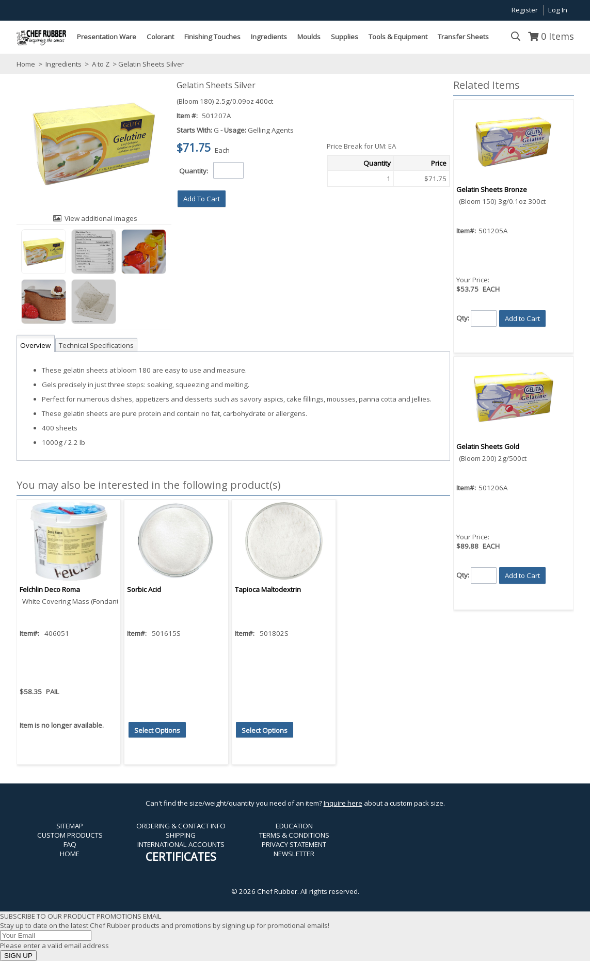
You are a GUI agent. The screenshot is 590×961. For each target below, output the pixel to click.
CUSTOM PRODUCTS (70, 835)
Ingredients (63, 64)
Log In (557, 9)
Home (26, 64)
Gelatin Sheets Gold (487, 446)
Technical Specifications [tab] (96, 345)
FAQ (69, 844)
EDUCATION (294, 825)
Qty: (462, 317)
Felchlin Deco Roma (50, 589)
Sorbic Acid (144, 589)
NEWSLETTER (294, 853)
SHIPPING (181, 835)
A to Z (100, 64)
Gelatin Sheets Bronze (491, 189)
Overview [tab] (35, 345)
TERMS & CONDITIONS (294, 835)
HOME (69, 853)
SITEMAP (69, 825)
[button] (201, 198)
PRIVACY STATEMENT (294, 844)
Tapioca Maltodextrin (268, 589)
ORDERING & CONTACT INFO (181, 825)
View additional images (101, 218)
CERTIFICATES (181, 856)
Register (525, 9)
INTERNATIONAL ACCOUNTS (181, 844)
